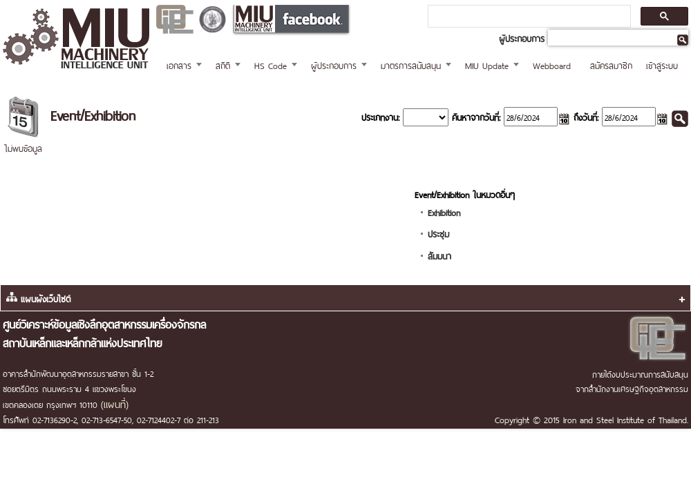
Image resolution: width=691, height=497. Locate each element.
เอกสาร (179, 64)
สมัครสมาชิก (611, 64)
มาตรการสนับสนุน (411, 64)
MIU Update (487, 64)
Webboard (552, 64)
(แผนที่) (115, 403)
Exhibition (444, 212)
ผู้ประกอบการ (334, 64)
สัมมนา (439, 255)
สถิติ (223, 64)
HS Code (270, 64)
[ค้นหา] (528, 16)
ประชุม (438, 233)
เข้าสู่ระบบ (662, 64)
